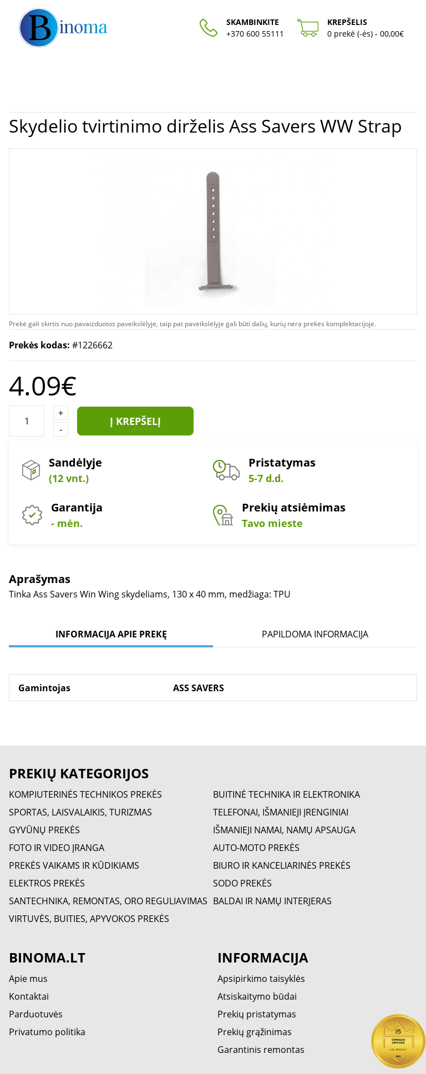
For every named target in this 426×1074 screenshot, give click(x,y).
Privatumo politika (47, 1032)
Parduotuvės (36, 1014)
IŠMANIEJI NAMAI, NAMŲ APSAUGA (284, 830)
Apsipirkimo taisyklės (261, 978)
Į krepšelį (135, 421)
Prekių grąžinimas (254, 1032)
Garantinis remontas (261, 1049)
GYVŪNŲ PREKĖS (44, 830)
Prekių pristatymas (256, 1014)
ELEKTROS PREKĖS (47, 883)
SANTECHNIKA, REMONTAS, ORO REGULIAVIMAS (108, 901)
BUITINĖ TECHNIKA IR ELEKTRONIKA (286, 794)
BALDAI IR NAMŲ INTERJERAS (272, 901)
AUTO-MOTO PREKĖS (256, 848)
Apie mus (28, 978)
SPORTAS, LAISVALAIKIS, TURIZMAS (80, 812)
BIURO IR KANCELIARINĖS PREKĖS (282, 865)
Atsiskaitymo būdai (257, 996)
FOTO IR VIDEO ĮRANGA (56, 848)
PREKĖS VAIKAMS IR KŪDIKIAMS (74, 865)
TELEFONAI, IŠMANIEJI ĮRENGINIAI (280, 812)
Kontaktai (29, 996)
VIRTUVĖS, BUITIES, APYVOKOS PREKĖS (89, 919)
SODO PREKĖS (242, 883)
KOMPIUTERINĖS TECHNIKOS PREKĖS (85, 794)
